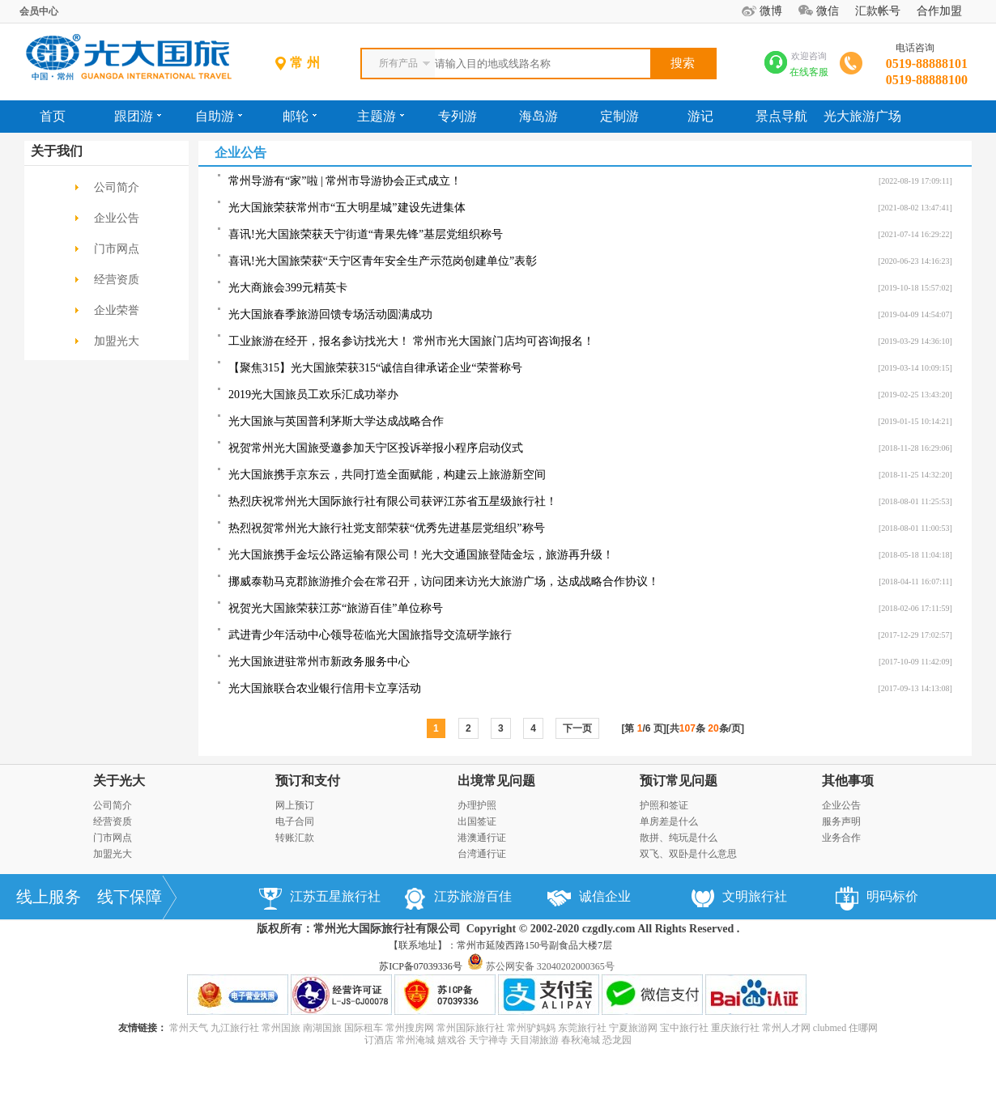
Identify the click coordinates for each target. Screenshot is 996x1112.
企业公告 (116, 218)
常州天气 (188, 1027)
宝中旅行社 (684, 1027)
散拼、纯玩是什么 (678, 837)
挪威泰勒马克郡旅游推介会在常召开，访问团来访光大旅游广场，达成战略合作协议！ (443, 581)
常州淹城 (415, 1040)
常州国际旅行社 (470, 1027)
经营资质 (116, 280)
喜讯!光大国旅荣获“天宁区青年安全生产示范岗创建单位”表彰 (382, 261)
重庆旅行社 (735, 1027)
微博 (771, 11)
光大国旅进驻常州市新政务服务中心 (319, 662)
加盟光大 (116, 341)
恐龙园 (617, 1040)
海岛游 (538, 116)
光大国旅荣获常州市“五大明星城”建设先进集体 (346, 208)
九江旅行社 (235, 1027)
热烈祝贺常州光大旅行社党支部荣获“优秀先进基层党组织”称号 (386, 528)
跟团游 (137, 116)
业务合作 (841, 837)
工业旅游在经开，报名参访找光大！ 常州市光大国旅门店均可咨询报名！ (411, 341)
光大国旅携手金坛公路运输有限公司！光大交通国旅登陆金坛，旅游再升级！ (421, 555)
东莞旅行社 (582, 1027)
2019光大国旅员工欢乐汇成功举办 (313, 394)
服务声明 (841, 821)
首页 (53, 116)
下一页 (577, 728)
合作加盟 (939, 11)
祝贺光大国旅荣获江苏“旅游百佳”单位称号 (335, 608)
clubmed (829, 1027)
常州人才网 (786, 1027)
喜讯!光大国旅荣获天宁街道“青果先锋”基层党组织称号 (365, 234)
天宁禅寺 (488, 1040)
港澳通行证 (482, 837)
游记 (700, 116)
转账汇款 (294, 837)
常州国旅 (281, 1027)
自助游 (218, 116)
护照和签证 (664, 805)
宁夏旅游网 (633, 1027)
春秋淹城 (580, 1040)
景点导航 (781, 116)
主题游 (380, 116)
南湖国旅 (322, 1027)
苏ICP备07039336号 (420, 966)
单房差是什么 (669, 821)
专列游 (457, 116)
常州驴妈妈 (531, 1027)
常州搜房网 (409, 1027)
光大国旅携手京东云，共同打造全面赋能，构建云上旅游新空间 (387, 475)
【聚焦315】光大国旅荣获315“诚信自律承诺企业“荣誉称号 (374, 368)
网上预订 (294, 805)
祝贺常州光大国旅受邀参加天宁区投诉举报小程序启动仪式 (375, 448)
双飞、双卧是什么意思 (688, 853)
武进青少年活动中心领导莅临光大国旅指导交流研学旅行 (370, 635)
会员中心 (38, 11)
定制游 (619, 116)
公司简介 (116, 187)
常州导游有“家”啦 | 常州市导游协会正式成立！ (345, 181)
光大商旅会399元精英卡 (287, 288)
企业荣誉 (116, 310)
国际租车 (363, 1027)
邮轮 (300, 116)
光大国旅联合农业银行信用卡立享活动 (324, 688)
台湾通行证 (482, 853)
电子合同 (294, 821)
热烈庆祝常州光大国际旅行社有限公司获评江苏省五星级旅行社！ (392, 501)
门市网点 (116, 249)
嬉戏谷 (451, 1040)
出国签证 (477, 821)
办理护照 (477, 805)
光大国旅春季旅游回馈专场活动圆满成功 (330, 314)
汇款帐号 (877, 11)
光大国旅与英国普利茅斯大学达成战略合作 (336, 421)
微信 (827, 11)
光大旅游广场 (862, 116)
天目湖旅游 (534, 1040)
